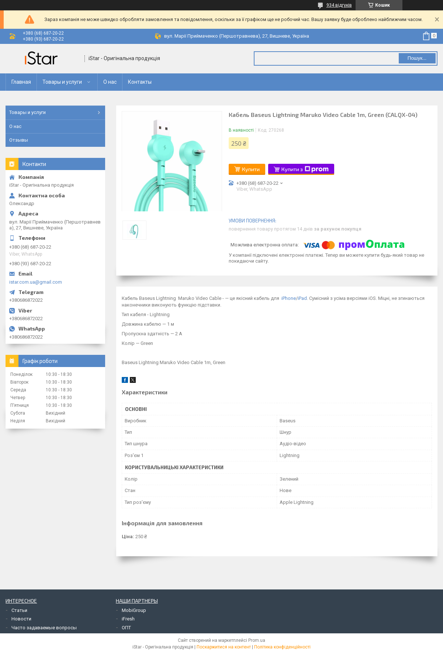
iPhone (288, 298)
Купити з (305, 169)
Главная (21, 82)
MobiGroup (134, 610)
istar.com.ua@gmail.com (35, 282)
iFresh (128, 619)
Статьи (19, 610)
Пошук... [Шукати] (417, 58)
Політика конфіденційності (282, 647)
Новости (21, 619)
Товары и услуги (62, 82)
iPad (302, 298)
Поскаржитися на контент (224, 647)
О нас (110, 82)
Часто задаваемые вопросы (44, 627)
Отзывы (18, 140)
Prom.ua (256, 640)
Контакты (140, 82)
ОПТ (126, 627)
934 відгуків (339, 5)
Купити (251, 169)
